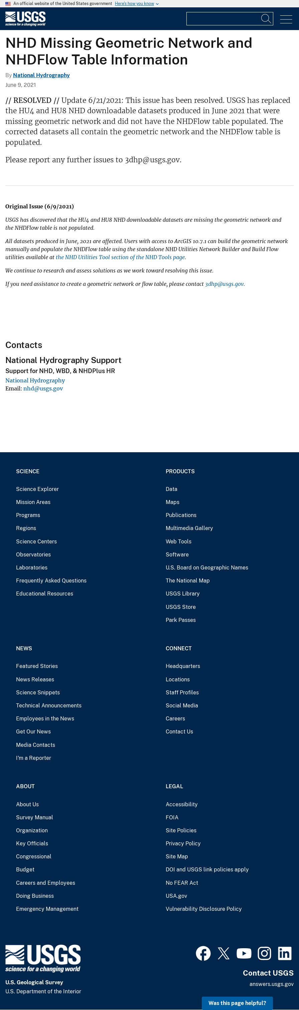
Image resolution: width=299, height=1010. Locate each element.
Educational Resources (44, 594)
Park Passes (181, 620)
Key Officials (32, 843)
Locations (178, 679)
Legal (174, 786)
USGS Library (183, 594)
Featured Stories (37, 666)
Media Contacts (35, 745)
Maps (172, 502)
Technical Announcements (49, 705)
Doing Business (35, 896)
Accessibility (182, 804)
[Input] (229, 18)
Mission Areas (33, 502)
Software (177, 554)
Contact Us (179, 731)
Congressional (33, 856)
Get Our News (33, 731)
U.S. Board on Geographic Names (207, 567)
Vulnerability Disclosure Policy (204, 909)
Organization (32, 830)
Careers (175, 718)
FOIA (172, 817)
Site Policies (181, 830)
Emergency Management (47, 909)
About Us (27, 804)
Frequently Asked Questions (51, 580)
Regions (26, 528)
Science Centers (36, 541)
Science (27, 471)
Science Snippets (38, 692)
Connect (179, 648)
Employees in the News (45, 718)
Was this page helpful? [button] (237, 1003)
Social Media (182, 705)
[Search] (266, 18)
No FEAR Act (182, 883)
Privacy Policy (183, 843)
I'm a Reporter (33, 758)
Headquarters (183, 666)
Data (171, 489)
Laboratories (31, 567)
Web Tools (178, 541)
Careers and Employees (45, 883)
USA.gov (176, 896)
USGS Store (181, 607)
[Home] (25, 24)
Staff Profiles (182, 692)
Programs (28, 515)
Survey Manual (34, 817)
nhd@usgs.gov (43, 388)
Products (180, 471)
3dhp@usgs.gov (224, 284)
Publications (181, 515)
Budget (25, 869)
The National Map (188, 580)
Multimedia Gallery (189, 528)
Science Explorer (37, 489)
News (24, 648)
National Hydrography (41, 75)
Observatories (33, 554)
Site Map (177, 856)
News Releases (35, 679)
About (25, 786)
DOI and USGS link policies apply (207, 869)
